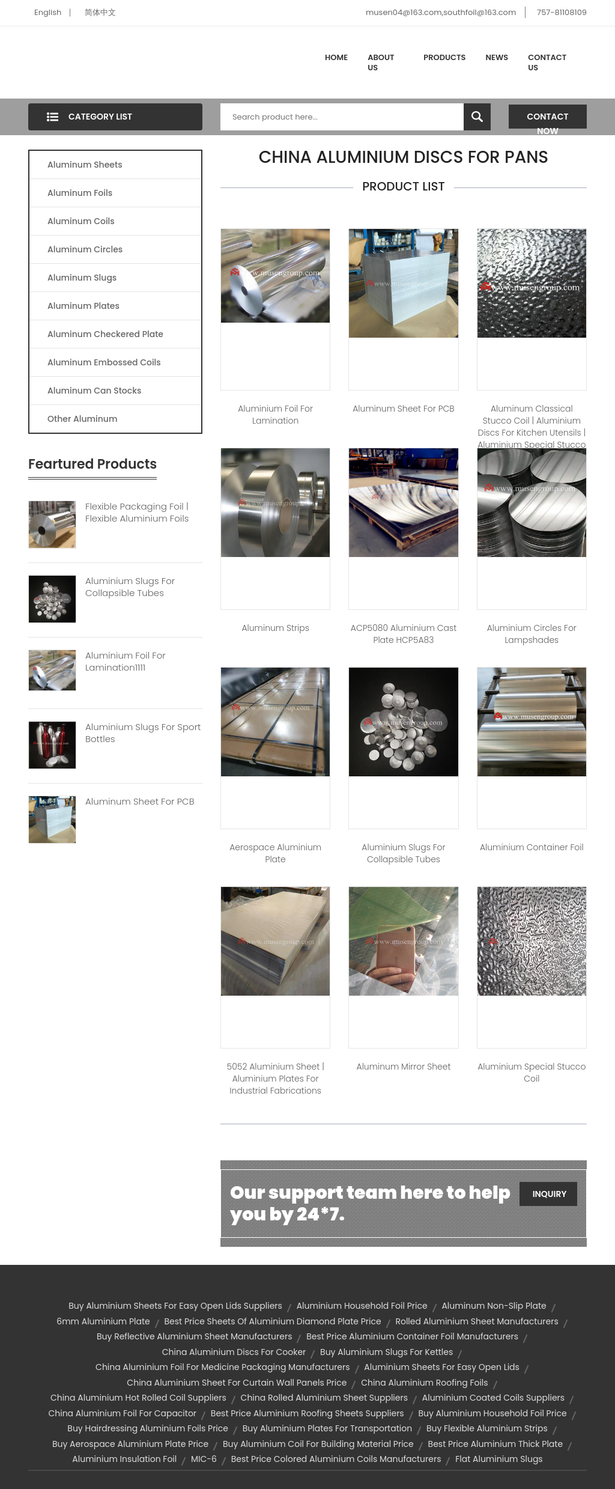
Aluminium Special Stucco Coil (531, 1073)
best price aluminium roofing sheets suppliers (307, 1413)
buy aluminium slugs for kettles (386, 1352)
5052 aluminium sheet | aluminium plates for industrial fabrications (275, 1079)
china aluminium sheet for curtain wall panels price (237, 1383)
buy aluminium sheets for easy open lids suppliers (175, 1306)
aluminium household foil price (362, 1306)
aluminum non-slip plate (493, 1306)
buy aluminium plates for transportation (327, 1428)
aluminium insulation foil (124, 1459)
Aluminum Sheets (85, 165)
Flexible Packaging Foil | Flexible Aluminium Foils (137, 513)
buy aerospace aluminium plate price (130, 1444)
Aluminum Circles (85, 249)
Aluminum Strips (275, 628)
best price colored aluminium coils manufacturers (336, 1459)
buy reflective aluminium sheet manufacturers (194, 1336)
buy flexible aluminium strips (487, 1428)
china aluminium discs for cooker (234, 1352)
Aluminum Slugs (82, 278)
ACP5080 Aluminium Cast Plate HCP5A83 (403, 634)
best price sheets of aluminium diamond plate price (272, 1321)
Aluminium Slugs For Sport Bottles (143, 733)
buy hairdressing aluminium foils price (147, 1428)
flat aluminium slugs (498, 1459)
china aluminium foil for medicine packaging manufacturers (222, 1367)
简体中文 (100, 12)
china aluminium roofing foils (424, 1383)
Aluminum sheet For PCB (404, 409)
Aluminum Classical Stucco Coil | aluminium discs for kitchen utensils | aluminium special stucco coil (531, 433)
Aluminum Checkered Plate (105, 334)
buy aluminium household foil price (492, 1413)
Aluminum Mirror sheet (404, 1067)
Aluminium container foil (532, 847)
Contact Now (548, 120)
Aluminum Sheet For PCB (140, 802)
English (47, 12)
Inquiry (550, 1194)
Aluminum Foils (79, 193)
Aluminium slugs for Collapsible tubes (403, 853)
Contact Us (547, 63)
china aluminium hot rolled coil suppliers (138, 1398)
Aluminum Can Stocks (94, 391)
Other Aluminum (82, 419)
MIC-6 (204, 1459)
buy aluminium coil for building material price (318, 1444)
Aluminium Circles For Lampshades (532, 634)
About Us (381, 63)
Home (336, 57)
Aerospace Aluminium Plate (275, 853)
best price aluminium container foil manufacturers (412, 1336)
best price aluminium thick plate (495, 1444)
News (497, 57)
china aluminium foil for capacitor (122, 1413)
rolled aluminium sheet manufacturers (476, 1321)
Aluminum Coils (81, 221)
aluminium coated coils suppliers (493, 1398)
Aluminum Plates (83, 306)
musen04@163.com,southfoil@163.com (441, 12)
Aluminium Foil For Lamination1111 (125, 662)
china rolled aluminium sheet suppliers (324, 1398)
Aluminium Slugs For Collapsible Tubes (130, 587)
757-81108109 (562, 12)
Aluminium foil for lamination (275, 415)
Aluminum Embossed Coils (104, 362)
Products (444, 57)
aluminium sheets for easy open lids (442, 1367)
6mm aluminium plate (103, 1321)
